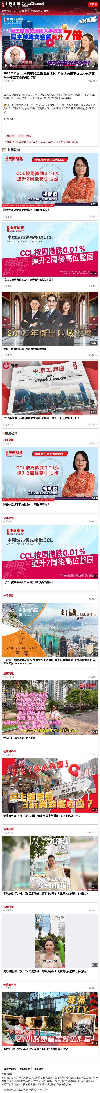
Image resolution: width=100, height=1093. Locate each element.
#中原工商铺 (19, 141)
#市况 (75, 141)
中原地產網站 (9, 1068)
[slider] (29, 65)
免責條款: (7, 1073)
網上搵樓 (25, 1068)
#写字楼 (58, 141)
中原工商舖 (25, 136)
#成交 (50, 141)
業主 (46, 11)
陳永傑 (17, 11)
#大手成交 (32, 141)
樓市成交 (38, 1068)
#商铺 (8, 141)
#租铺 (67, 141)
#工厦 (42, 141)
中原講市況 (37, 11)
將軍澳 (25, 11)
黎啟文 (10, 136)
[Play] (6, 65)
